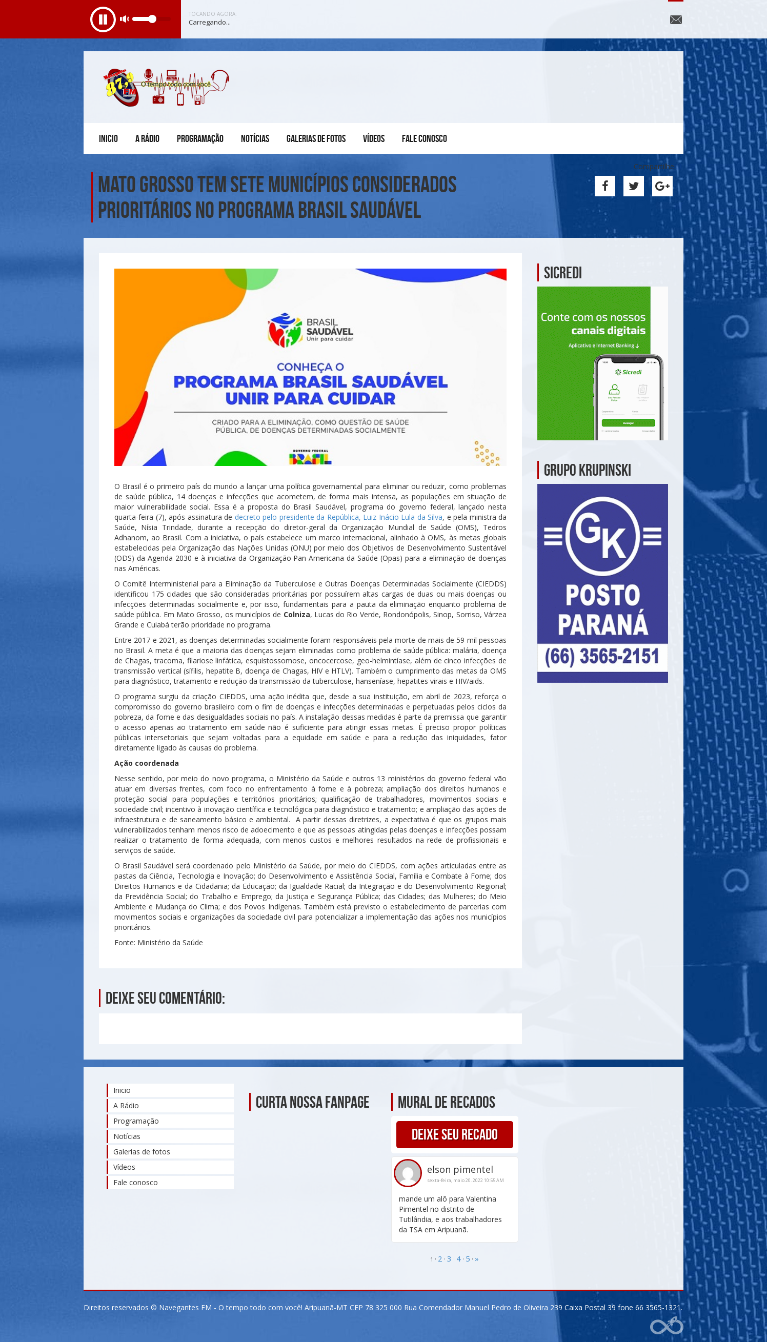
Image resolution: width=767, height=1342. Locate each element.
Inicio (108, 138)
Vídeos (374, 138)
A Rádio (147, 138)
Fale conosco (424, 138)
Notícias (255, 138)
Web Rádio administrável (666, 1325)
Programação (200, 138)
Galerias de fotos (316, 138)
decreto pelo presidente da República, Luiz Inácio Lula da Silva (339, 517)
